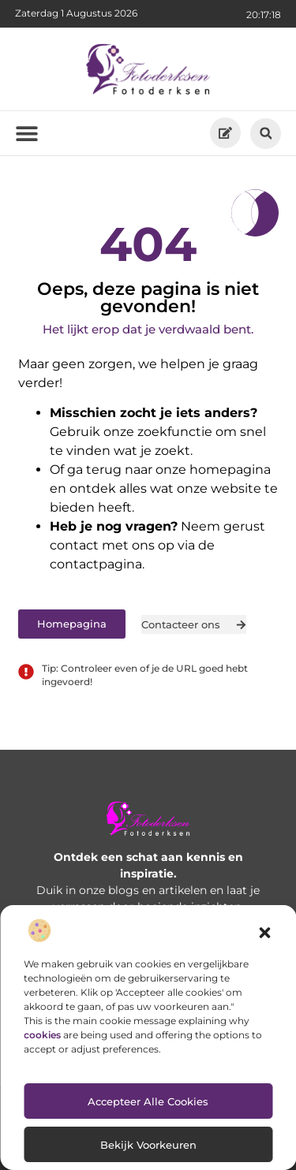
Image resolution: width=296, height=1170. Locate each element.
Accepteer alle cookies (148, 1101)
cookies (42, 1035)
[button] (264, 933)
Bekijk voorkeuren (148, 1144)
